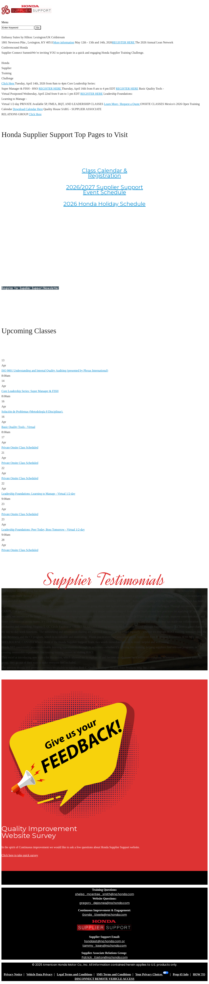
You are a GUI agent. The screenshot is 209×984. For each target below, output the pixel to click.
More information (63, 42)
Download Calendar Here (28, 109)
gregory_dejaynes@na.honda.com (104, 903)
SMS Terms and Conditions (114, 974)
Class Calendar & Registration (104, 173)
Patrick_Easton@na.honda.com (105, 957)
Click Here (8, 83)
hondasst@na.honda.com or (104, 941)
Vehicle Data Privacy (39, 974)
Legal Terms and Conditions (74, 974)
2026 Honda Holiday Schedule (104, 203)
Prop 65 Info (181, 974)
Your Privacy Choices (151, 974)
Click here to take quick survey (19, 855)
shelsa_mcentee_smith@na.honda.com (104, 894)
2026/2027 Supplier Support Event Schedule (104, 190)
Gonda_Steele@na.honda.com (104, 915)
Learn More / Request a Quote (122, 104)
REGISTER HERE (123, 42)
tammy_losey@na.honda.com (104, 946)
